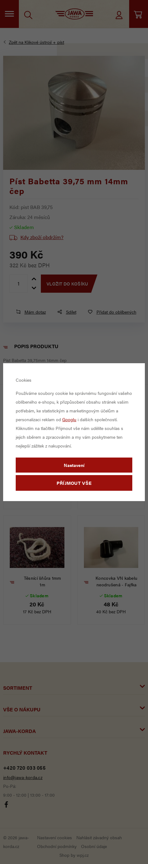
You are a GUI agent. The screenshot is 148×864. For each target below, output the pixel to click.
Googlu (69, 419)
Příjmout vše (74, 482)
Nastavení (74, 465)
